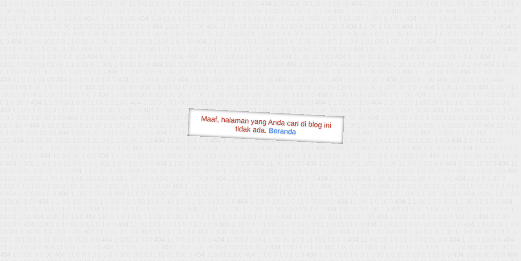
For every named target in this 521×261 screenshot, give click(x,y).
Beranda (282, 131)
